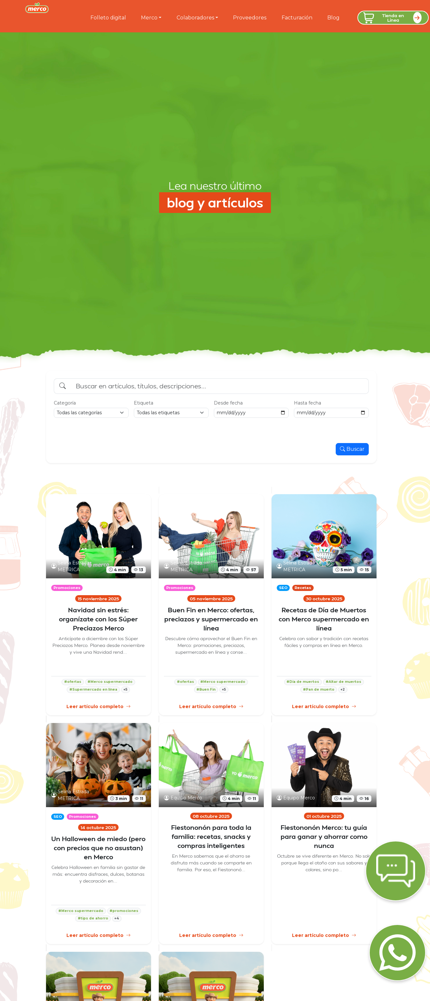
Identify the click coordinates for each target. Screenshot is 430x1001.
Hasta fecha (307, 403)
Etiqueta (143, 403)
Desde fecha (228, 403)
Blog (333, 18)
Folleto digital (108, 18)
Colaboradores (195, 18)
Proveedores (249, 18)
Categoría (65, 403)
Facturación (297, 18)
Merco (149, 18)
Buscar (352, 449)
